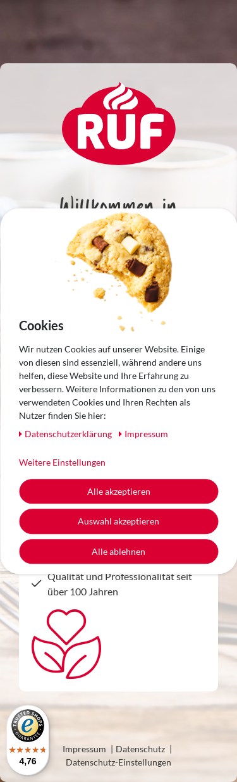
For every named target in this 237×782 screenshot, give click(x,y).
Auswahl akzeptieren (118, 521)
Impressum (84, 748)
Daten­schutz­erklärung (66, 433)
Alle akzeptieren (118, 491)
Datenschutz (140, 748)
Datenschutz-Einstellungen (118, 762)
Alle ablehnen (118, 551)
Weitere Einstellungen (62, 462)
